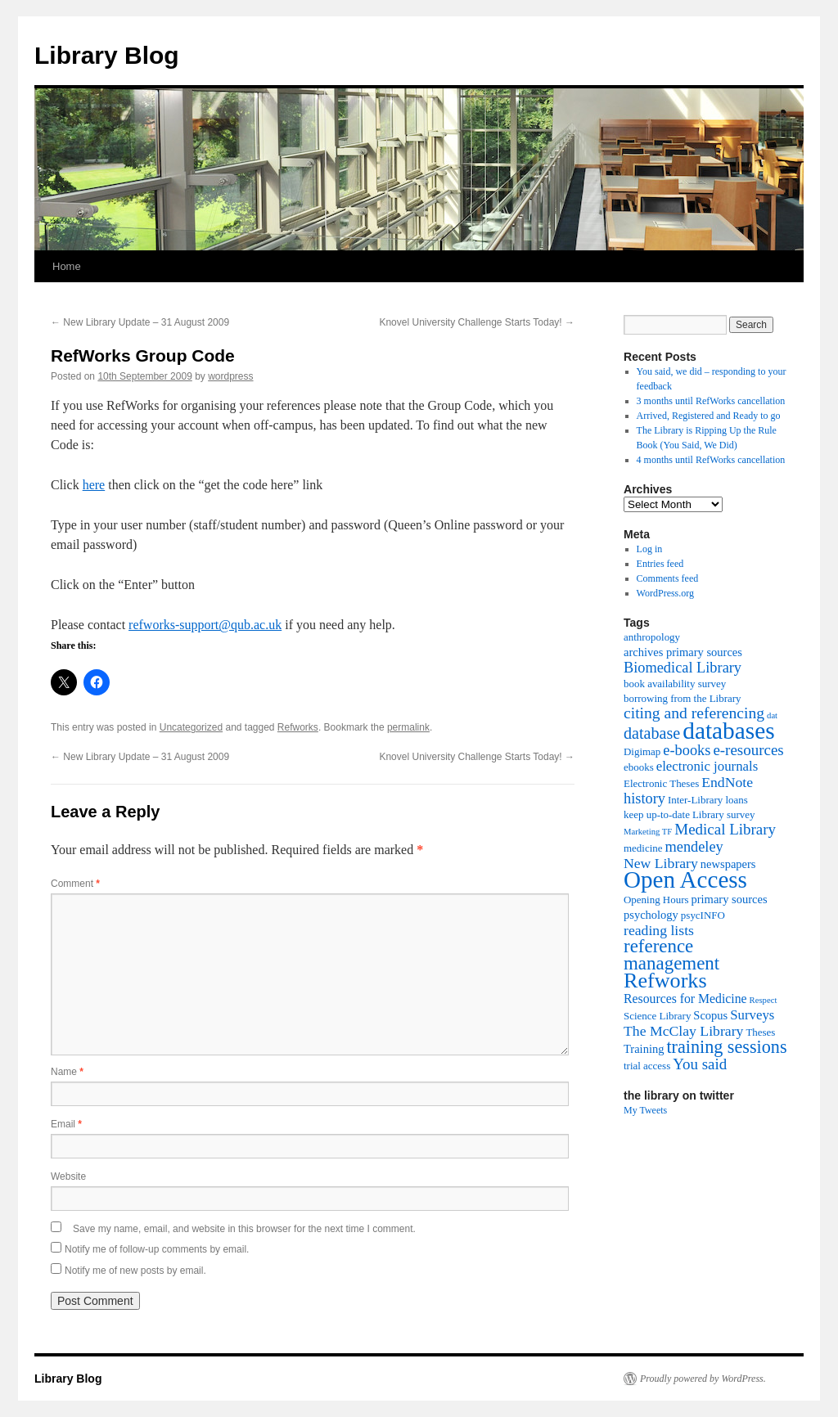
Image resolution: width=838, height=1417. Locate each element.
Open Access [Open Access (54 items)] (685, 879)
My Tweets (645, 1110)
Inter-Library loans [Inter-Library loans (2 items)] (708, 800)
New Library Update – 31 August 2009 (140, 322)
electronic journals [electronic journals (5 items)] (707, 766)
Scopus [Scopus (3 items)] (710, 1015)
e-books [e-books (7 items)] (686, 750)
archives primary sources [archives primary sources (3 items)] (683, 652)
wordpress (230, 376)
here (94, 485)
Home (66, 266)
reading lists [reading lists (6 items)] (659, 930)
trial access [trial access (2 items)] (647, 1065)
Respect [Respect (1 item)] (763, 1000)
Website (68, 1176)
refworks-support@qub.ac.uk (205, 625)
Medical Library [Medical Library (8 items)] (725, 829)
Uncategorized (191, 727)
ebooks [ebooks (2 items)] (639, 767)
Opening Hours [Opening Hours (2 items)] (656, 899)
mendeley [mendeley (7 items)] (694, 847)
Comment (75, 883)
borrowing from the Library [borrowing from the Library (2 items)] (682, 698)
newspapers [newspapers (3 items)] (728, 863)
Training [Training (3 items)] (644, 1048)
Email (66, 1124)
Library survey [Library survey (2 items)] (723, 814)
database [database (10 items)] (652, 733)
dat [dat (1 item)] (772, 715)
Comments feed (668, 578)
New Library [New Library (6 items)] (661, 863)
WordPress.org (665, 593)
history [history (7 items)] (644, 798)
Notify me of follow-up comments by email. (157, 1249)
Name (67, 1071)
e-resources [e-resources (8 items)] (748, 749)
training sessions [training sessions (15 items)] (726, 1047)
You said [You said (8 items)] (700, 1064)
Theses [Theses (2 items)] (760, 1032)
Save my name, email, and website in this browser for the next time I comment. (244, 1229)
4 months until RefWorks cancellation (711, 460)
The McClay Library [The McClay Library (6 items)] (683, 1031)
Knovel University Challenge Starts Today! (476, 322)
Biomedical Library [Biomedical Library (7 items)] (682, 667)
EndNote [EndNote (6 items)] (727, 782)
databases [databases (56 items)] (728, 730)
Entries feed (660, 563)
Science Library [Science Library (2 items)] (657, 1016)
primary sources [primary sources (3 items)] (730, 899)
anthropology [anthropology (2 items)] (652, 637)
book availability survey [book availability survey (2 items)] (675, 683)
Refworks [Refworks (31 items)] (665, 980)
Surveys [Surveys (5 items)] (752, 1015)
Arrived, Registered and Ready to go (709, 415)
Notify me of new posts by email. (135, 1270)
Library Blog (106, 55)
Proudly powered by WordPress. (703, 1378)
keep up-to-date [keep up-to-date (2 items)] (657, 814)
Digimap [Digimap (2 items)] (642, 751)
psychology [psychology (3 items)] (651, 914)
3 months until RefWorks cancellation (711, 401)
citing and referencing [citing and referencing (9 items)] (694, 713)
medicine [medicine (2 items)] (643, 848)
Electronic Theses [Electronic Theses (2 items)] (661, 783)
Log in (650, 549)
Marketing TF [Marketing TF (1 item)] (648, 831)
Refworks (297, 727)
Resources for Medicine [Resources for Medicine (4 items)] (685, 998)
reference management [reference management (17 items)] (671, 955)
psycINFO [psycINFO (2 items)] (703, 915)
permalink (408, 727)
